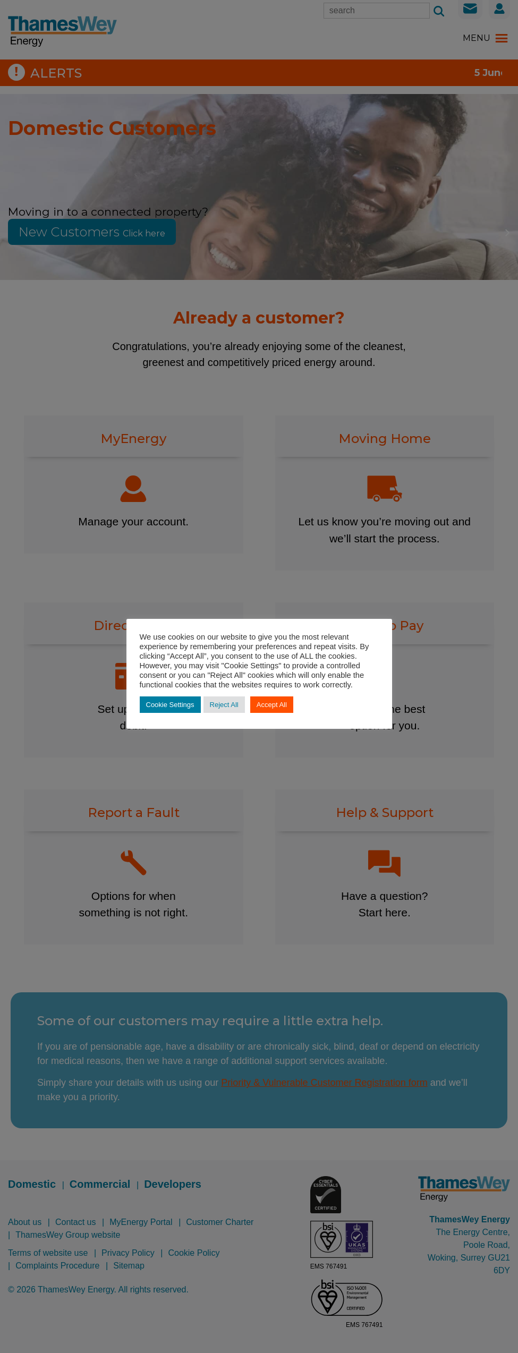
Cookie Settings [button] (170, 705)
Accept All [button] (272, 705)
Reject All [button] (224, 705)
